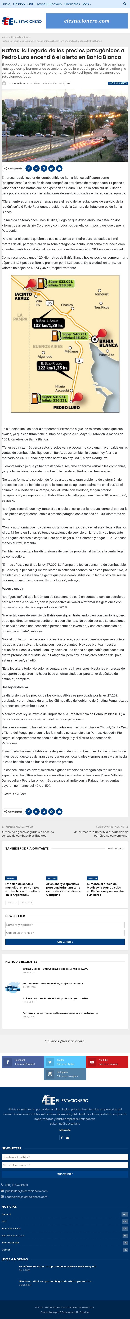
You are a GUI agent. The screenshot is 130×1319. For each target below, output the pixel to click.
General (11, 878)
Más (86, 4)
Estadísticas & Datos (13, 1235)
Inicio (6, 4)
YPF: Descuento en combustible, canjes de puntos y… (53, 983)
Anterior (12, 902)
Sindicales (72, 4)
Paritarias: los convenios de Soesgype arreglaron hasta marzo (60, 1013)
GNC (30, 4)
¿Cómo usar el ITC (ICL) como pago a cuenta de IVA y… (55, 968)
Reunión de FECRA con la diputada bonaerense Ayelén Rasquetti (57, 1266)
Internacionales (10, 1242)
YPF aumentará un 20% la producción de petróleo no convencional (101, 833)
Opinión (19, 4)
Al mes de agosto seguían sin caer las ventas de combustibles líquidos (28, 833)
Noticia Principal (118, 83)
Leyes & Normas (49, 4)
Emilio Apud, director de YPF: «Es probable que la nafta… (56, 998)
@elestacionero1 (73, 1041)
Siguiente (26, 902)
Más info (65, 1130)
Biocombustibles (11, 1228)
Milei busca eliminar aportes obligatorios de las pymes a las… (56, 1281)
